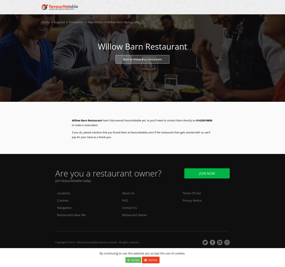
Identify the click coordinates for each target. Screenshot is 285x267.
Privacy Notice (192, 200)
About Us (128, 193)
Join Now (207, 173)
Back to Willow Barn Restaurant (142, 59)
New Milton (95, 22)
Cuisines (62, 200)
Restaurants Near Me (71, 215)
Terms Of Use (191, 193)
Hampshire (76, 22)
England (59, 22)
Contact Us (129, 208)
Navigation (64, 208)
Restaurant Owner (134, 215)
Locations (63, 193)
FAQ (125, 200)
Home (46, 22)
